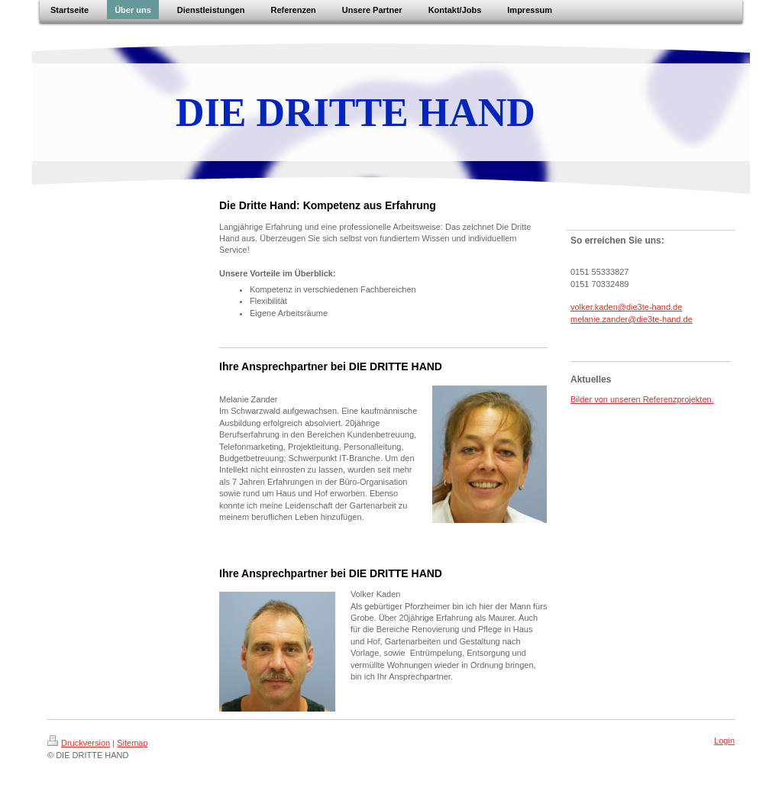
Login (724, 740)
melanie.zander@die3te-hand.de (631, 319)
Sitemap (132, 742)
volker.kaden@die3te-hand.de (626, 307)
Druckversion (78, 742)
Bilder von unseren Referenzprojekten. (642, 399)
